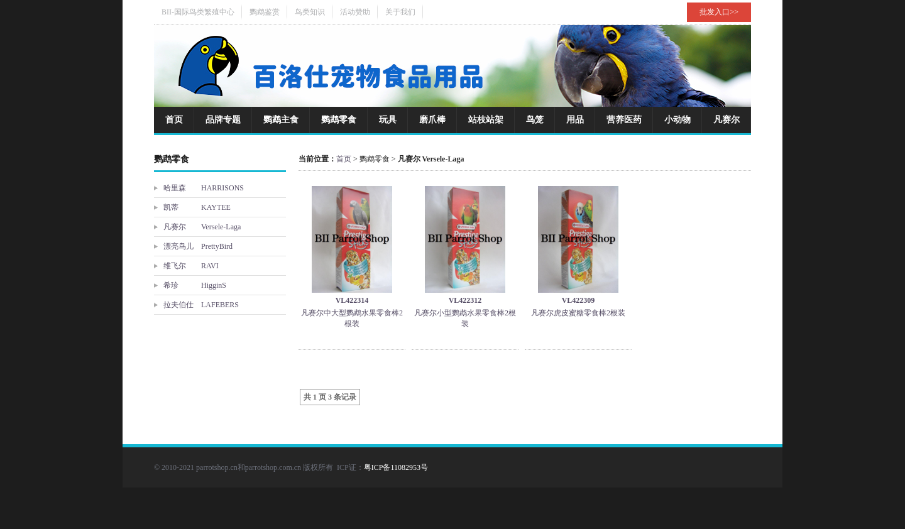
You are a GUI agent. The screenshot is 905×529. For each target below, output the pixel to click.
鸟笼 (535, 119)
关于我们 (400, 12)
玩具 (388, 119)
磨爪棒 (432, 119)
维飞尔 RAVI (191, 265)
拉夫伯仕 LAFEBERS (201, 304)
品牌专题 (223, 119)
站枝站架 (485, 119)
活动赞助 (355, 12)
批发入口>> (718, 12)
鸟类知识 (310, 12)
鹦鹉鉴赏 (265, 12)
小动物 (677, 119)
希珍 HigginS (194, 285)
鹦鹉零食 (338, 119)
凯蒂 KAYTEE (197, 207)
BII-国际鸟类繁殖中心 (198, 12)
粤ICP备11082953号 (396, 467)
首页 (174, 119)
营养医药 (624, 119)
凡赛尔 (726, 119)
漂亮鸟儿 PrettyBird (198, 246)
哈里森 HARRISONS (203, 187)
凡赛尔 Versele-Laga (202, 226)
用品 (575, 119)
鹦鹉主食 (281, 119)
